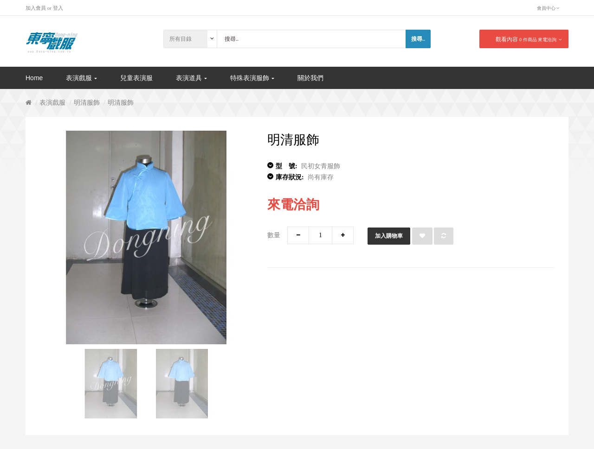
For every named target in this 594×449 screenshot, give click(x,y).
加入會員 (36, 8)
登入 (58, 8)
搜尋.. (418, 39)
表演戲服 (52, 102)
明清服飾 (87, 102)
